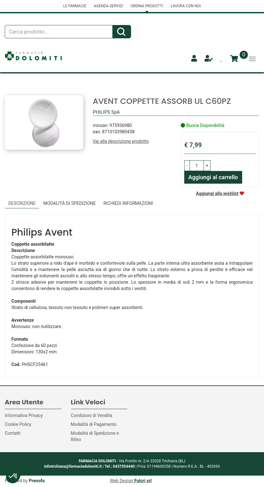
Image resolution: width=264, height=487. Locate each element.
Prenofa (37, 480)
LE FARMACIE (74, 6)
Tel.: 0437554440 (119, 466)
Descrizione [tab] (22, 203)
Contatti (13, 433)
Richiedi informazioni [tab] (128, 203)
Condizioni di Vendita (91, 415)
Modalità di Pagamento (94, 424)
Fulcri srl (143, 480)
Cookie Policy (18, 424)
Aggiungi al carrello (213, 177)
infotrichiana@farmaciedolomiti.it (73, 466)
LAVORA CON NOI (186, 6)
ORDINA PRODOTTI (146, 6)
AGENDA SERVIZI (108, 6)
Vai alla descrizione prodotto (121, 141)
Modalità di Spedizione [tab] (69, 203)
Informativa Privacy (24, 415)
